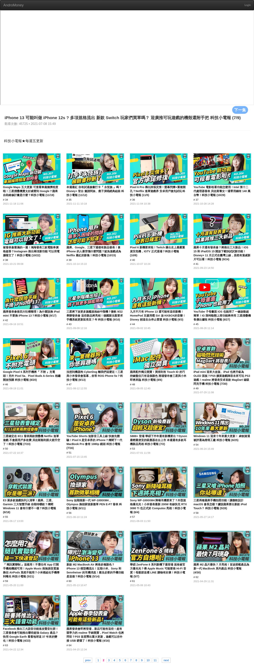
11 (155, 660)
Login (247, 5)
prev (87, 660)
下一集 (240, 110)
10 (148, 660)
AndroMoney (13, 5)
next (166, 660)
